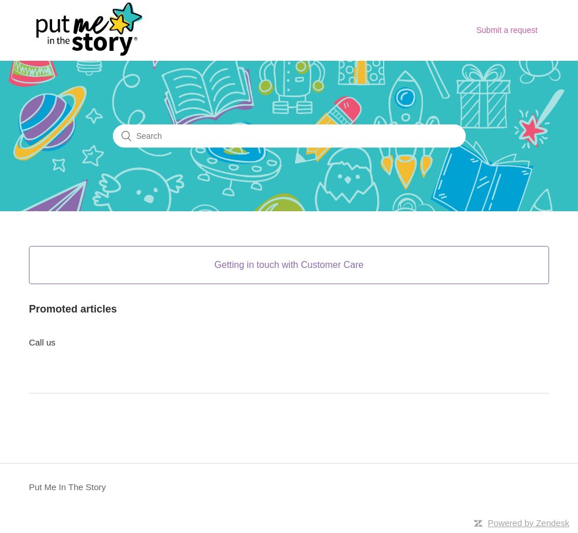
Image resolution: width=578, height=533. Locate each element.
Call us (42, 342)
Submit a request (506, 30)
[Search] (289, 136)
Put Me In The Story (67, 487)
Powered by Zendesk (528, 523)
